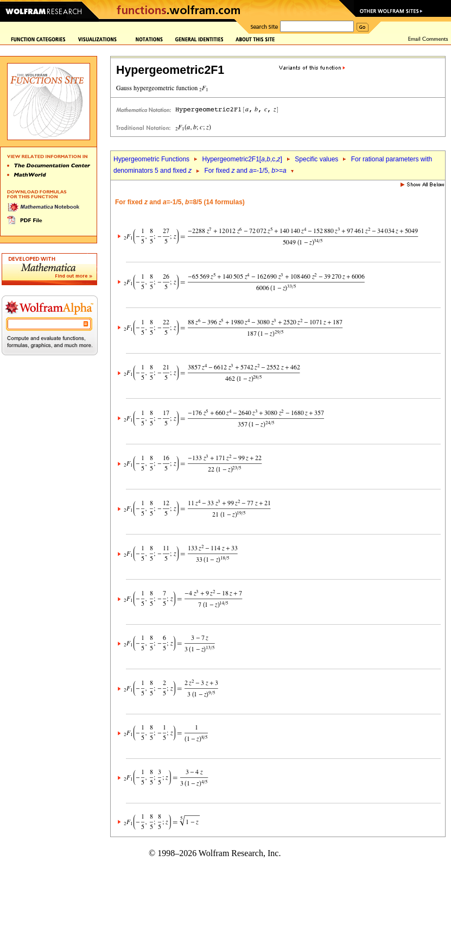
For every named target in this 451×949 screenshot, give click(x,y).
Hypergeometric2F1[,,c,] (242, 159)
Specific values (316, 159)
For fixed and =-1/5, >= (246, 170)
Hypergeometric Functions (151, 159)
